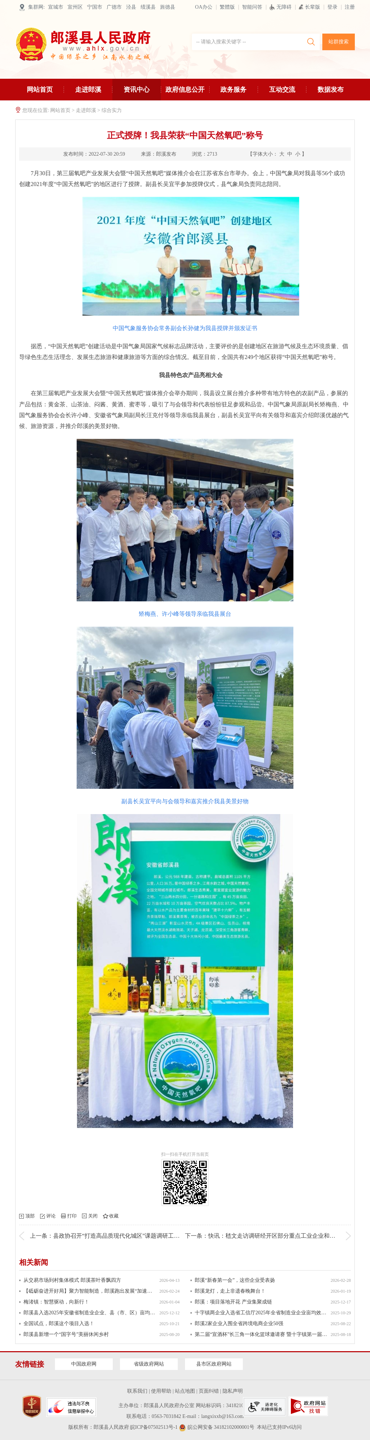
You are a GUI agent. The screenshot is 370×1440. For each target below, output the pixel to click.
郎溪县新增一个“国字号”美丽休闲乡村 (66, 1334)
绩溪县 (148, 7)
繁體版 (227, 7)
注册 (350, 7)
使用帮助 (161, 1391)
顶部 (30, 1216)
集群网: (36, 7)
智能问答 (252, 7)
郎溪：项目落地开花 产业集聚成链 (233, 1302)
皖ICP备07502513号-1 (153, 1427)
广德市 (114, 7)
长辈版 (309, 7)
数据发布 (331, 89)
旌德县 (167, 7)
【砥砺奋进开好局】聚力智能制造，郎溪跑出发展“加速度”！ (89, 1291)
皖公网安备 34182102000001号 (216, 1427)
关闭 (93, 1216)
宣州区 (75, 7)
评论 (51, 1216)
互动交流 (282, 93)
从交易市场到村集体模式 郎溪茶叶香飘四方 (72, 1280)
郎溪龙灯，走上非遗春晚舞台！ (230, 1291)
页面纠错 (209, 1391)
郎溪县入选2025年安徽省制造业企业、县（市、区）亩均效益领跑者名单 (89, 1312)
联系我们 (137, 1391)
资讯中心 (137, 93)
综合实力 (112, 110)
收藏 (114, 1216)
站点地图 (185, 1391)
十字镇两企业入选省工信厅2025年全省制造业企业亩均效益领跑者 (261, 1312)
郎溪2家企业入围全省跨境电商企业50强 (239, 1323)
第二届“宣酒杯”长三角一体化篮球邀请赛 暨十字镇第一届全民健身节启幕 (261, 1334)
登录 (332, 7)
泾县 (131, 7)
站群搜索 (338, 41)
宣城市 (55, 7)
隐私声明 (233, 1391)
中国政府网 (83, 1364)
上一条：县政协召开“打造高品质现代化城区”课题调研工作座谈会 (113, 1236)
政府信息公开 (185, 93)
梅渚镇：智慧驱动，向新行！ (56, 1302)
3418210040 (238, 1405)
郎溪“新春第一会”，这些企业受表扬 (235, 1280)
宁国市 (94, 7)
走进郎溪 (88, 93)
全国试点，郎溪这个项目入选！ (58, 1323)
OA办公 (203, 7)
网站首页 (40, 89)
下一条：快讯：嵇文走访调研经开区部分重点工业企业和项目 (263, 1236)
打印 (72, 1216)
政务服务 (233, 93)
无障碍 (281, 7)
